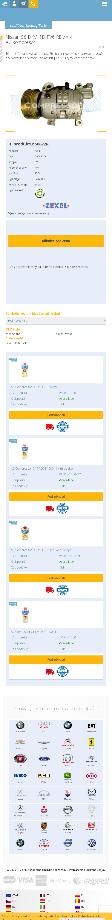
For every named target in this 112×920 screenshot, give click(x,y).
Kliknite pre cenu (56, 241)
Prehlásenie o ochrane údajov (87, 870)
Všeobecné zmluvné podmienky (47, 870)
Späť (101, 41)
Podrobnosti (56, 415)
